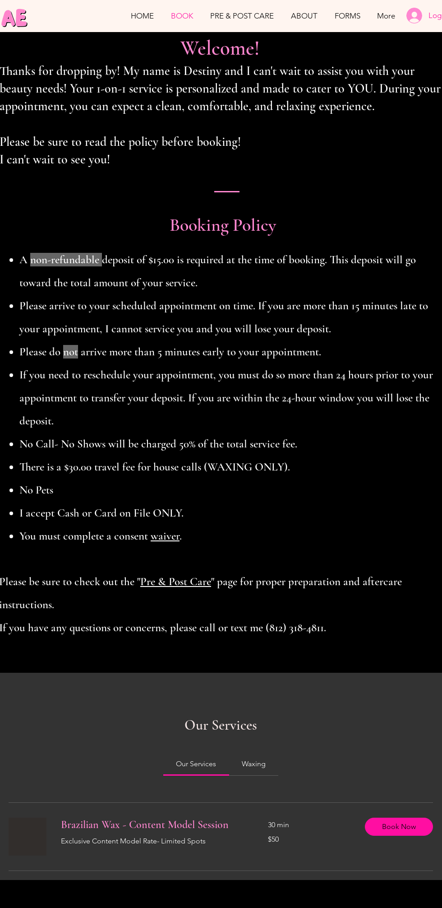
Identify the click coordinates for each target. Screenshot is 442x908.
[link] (196, 763)
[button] (399, 827)
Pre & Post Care (175, 581)
